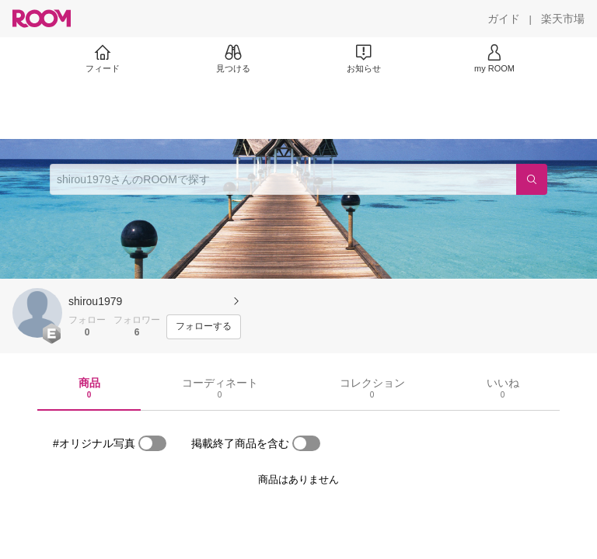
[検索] (531, 179)
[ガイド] (503, 19)
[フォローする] (203, 326)
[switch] (152, 443)
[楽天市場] (563, 19)
